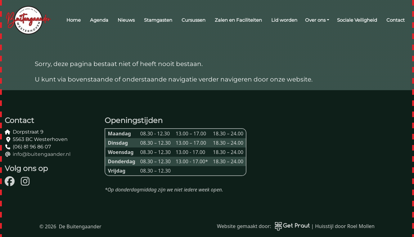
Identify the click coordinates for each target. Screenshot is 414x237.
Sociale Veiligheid (357, 20)
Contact (395, 20)
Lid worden (284, 20)
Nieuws (126, 20)
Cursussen (193, 20)
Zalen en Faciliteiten (238, 20)
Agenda (99, 20)
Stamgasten (158, 20)
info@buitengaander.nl (41, 154)
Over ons (315, 20)
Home (73, 20)
